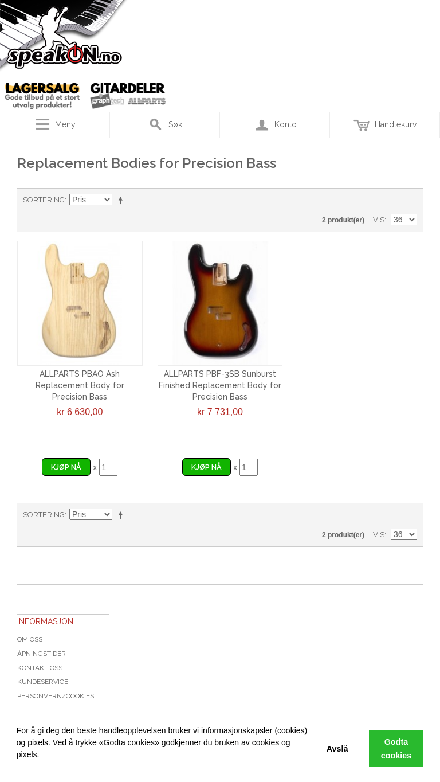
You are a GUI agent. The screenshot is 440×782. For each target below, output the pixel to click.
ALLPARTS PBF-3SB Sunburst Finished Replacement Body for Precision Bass (220, 385)
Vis (378, 220)
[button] (18, 767)
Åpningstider (41, 654)
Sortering (44, 200)
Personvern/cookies (55, 696)
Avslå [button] (337, 748)
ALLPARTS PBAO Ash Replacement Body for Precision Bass (80, 385)
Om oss (29, 639)
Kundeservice (42, 682)
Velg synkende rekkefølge (122, 200)
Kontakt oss (39, 668)
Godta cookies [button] (396, 748)
